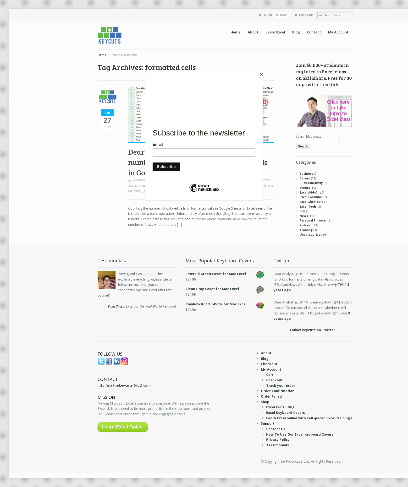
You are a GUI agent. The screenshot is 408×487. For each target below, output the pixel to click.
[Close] (261, 74)
